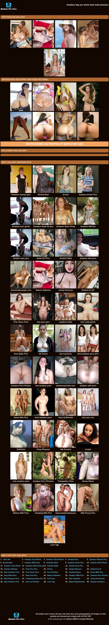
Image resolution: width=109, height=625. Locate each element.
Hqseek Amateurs (97, 582)
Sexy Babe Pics (10, 575)
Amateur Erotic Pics (76, 563)
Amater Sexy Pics (76, 566)
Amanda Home (52, 563)
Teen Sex (6, 559)
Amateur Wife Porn (32, 563)
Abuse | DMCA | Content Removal (80, 619)
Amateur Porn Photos (99, 575)
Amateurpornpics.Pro (34, 578)
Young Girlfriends (97, 578)
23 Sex (50, 569)
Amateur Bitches (11, 569)
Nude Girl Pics (31, 575)
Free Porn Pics (31, 569)
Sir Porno (51, 578)
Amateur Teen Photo (12, 566)
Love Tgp (51, 582)
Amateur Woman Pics (98, 559)
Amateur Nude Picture (34, 566)
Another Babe (52, 566)
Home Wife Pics (96, 572)
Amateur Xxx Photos (33, 559)
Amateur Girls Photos (55, 559)
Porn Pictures (52, 572)
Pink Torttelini (74, 578)
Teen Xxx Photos (32, 582)
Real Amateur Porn (11, 578)
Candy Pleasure (75, 569)
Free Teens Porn (32, 572)
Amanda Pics (73, 559)
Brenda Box (8, 563)
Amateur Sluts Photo (98, 563)
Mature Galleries (53, 575)
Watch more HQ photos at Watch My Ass (54, 144)
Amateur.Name (75, 572)
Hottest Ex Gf (95, 569)
